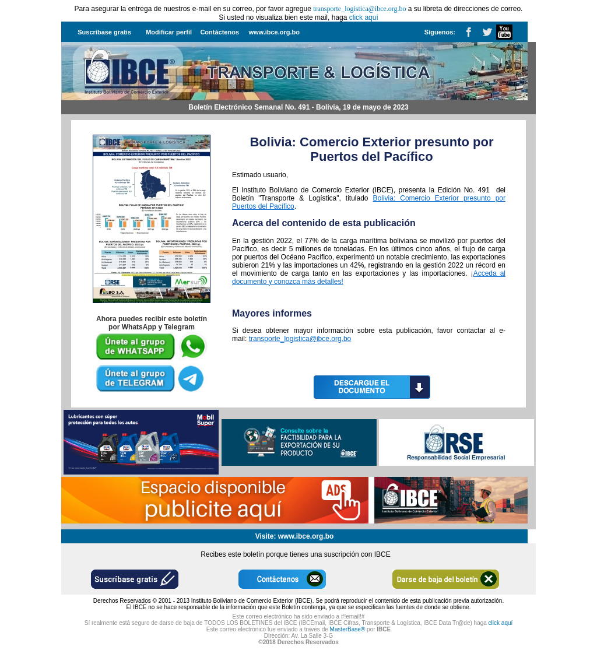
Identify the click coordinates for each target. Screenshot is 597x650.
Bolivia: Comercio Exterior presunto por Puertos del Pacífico (371, 149)
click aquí (363, 17)
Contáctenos (219, 32)
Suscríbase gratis (104, 32)
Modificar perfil (169, 32)
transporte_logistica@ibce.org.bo (300, 339)
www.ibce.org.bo (274, 32)
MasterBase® (348, 629)
